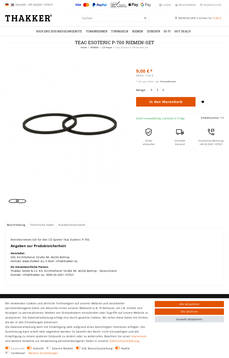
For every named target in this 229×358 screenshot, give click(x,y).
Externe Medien (62, 348)
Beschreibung (16, 225)
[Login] (164, 5)
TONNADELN (119, 31)
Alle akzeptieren (189, 304)
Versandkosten (168, 81)
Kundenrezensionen (72, 225)
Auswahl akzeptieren (189, 319)
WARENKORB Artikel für (198, 18)
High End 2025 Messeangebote (59, 31)
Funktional (18, 353)
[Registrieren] (185, 5)
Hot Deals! (183, 31)
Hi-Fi (167, 31)
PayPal (125, 348)
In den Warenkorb (165, 101)
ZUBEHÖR (153, 31)
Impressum (138, 336)
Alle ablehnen (189, 311)
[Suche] (145, 18)
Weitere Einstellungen (43, 353)
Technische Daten (42, 225)
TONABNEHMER (96, 31)
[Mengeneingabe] (157, 90)
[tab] (16, 224)
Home (84, 47)
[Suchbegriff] (114, 18)
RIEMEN (137, 31)
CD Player (107, 47)
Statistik (38, 348)
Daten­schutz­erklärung (124, 341)
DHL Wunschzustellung (97, 348)
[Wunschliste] (209, 5)
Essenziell (17, 348)
